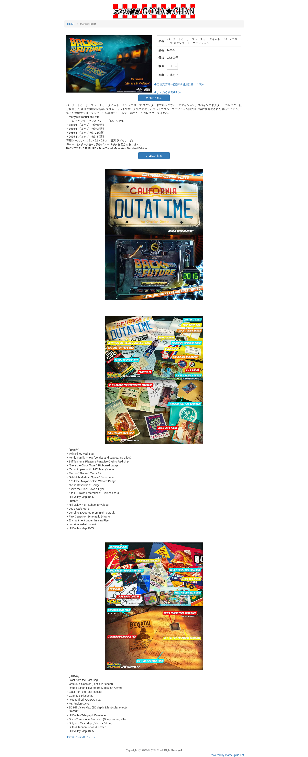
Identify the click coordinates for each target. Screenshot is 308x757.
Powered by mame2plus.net (227, 755)
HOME (71, 24)
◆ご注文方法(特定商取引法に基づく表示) (179, 84)
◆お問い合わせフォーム (81, 737)
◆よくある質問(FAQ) (167, 92)
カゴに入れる (154, 97)
